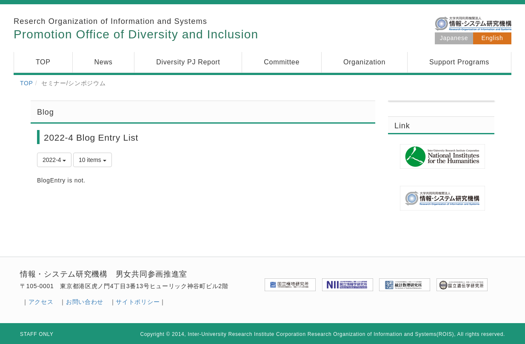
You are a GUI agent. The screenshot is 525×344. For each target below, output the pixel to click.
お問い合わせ (84, 301)
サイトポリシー (138, 301)
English (492, 38)
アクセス (41, 301)
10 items (92, 159)
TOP (26, 83)
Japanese (454, 38)
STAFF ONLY (37, 334)
